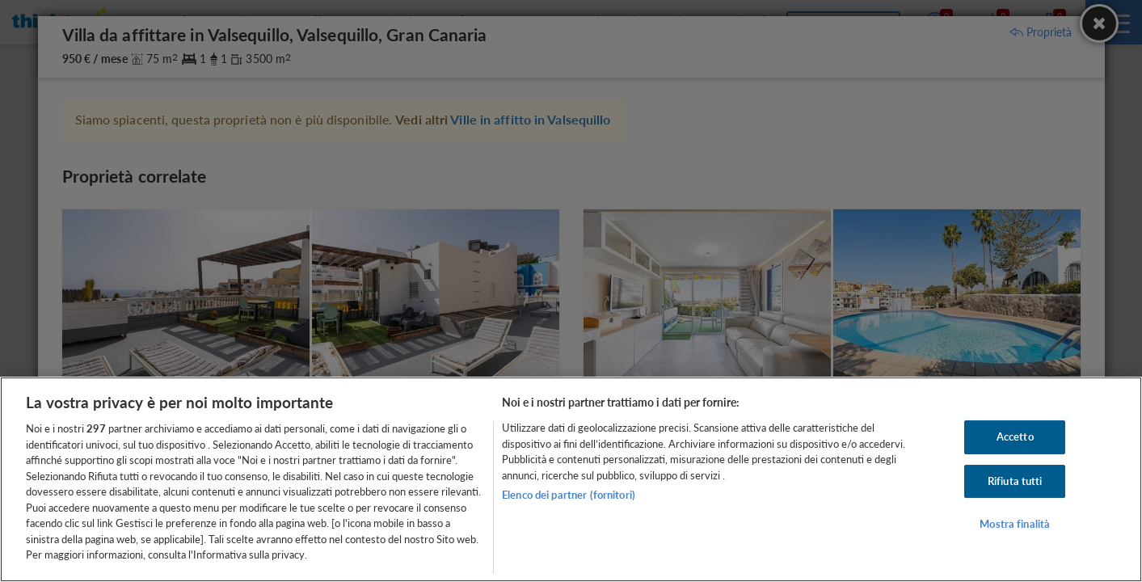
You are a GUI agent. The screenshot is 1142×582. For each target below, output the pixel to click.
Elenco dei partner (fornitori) (568, 494)
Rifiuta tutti (1015, 480)
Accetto (1015, 436)
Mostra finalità (1015, 524)
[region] (571, 479)
